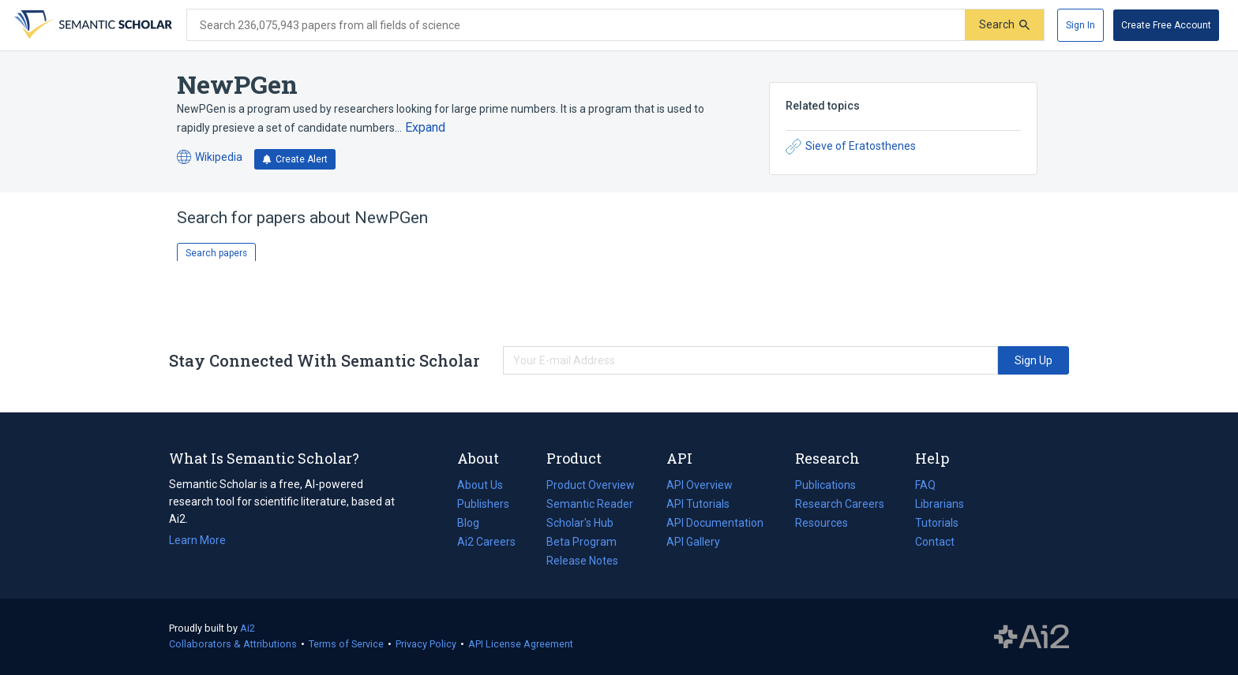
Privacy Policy (426, 644)
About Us (480, 485)
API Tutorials (698, 504)
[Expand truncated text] (425, 127)
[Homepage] (91, 25)
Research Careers (839, 503)
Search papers (216, 253)
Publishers (483, 504)
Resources (821, 522)
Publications (825, 484)
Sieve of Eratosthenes (851, 147)
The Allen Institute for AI (1031, 637)
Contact (935, 541)
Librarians (939, 504)
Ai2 (247, 628)
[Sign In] (1080, 25)
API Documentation (714, 522)
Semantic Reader (589, 504)
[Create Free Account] (1166, 25)
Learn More (197, 540)
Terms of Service (346, 644)
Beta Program (581, 541)
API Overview (699, 485)
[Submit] (1004, 24)
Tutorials (937, 523)
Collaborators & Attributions (233, 644)
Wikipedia (209, 157)
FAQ (925, 485)
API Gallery (693, 541)
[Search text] (576, 25)
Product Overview (590, 485)
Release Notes (582, 560)
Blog (474, 522)
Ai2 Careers (486, 541)
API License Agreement (520, 644)
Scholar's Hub (579, 523)
